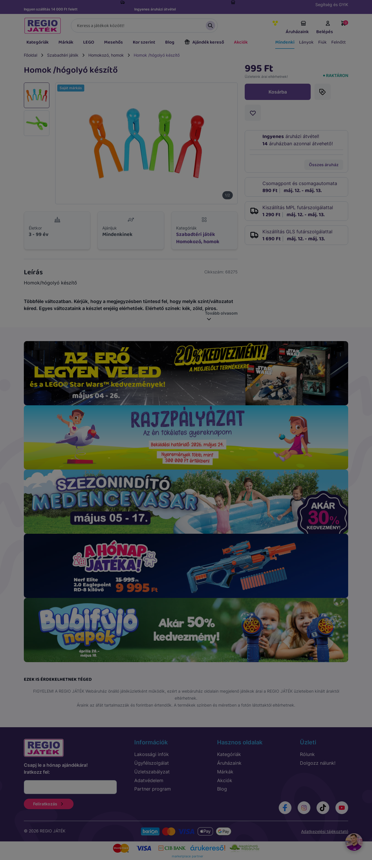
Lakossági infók (151, 754)
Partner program (152, 789)
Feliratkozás (48, 803)
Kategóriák (37, 42)
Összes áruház (324, 164)
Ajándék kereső (204, 42)
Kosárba (278, 92)
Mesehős (113, 42)
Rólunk (307, 754)
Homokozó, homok (106, 55)
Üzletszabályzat (152, 772)
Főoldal (30, 55)
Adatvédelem (148, 780)
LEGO (88, 42)
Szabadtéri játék (62, 55)
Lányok (306, 42)
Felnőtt (338, 42)
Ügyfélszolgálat (151, 763)
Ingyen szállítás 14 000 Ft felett (51, 9)
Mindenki (284, 42)
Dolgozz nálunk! (317, 763)
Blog (169, 42)
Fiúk (322, 42)
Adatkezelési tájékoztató (324, 831)
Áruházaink (297, 27)
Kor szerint (144, 42)
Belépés (324, 27)
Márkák (65, 42)
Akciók (241, 42)
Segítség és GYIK (331, 4)
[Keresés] (144, 26)
